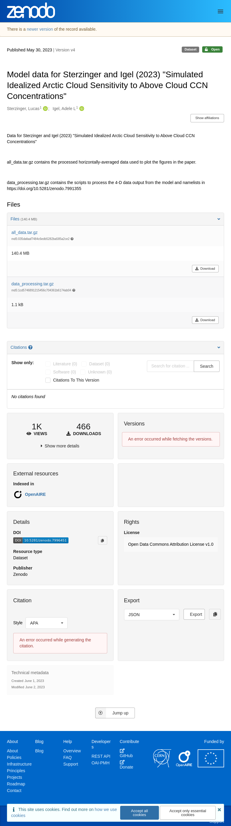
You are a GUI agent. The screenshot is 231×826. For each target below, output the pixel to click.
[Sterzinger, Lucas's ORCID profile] (44, 109)
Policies (14, 757)
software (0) (64, 372)
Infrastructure (19, 764)
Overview (72, 750)
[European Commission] (211, 765)
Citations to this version (76, 380)
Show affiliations (207, 118)
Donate (126, 764)
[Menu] (220, 11)
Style (18, 622)
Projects (14, 777)
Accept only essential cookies (187, 813)
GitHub (126, 753)
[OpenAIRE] (184, 765)
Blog (39, 750)
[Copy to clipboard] (102, 540)
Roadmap (16, 783)
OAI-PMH (101, 762)
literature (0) (65, 363)
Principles (16, 770)
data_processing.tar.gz (32, 283)
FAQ (67, 757)
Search (206, 366)
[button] (171, 544)
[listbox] (47, 623)
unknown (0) (100, 372)
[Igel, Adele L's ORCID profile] (81, 109)
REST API (101, 756)
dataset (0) (99, 363)
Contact (14, 790)
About (12, 750)
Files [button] (115, 218)
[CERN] (162, 765)
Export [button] (196, 614)
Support (70, 764)
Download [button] (205, 268)
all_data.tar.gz (24, 232)
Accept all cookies (139, 813)
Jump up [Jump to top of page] (112, 713)
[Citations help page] (31, 347)
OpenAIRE (35, 494)
